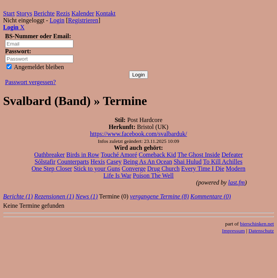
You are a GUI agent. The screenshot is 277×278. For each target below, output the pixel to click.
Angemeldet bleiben (35, 67)
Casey (114, 161)
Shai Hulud (187, 161)
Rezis (63, 13)
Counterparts (73, 161)
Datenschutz (261, 231)
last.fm (236, 182)
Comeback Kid (157, 154)
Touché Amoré (119, 154)
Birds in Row (82, 154)
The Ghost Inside (198, 154)
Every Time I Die (202, 168)
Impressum (233, 231)
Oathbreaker (49, 154)
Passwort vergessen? (30, 82)
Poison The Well (153, 175)
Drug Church (163, 168)
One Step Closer (52, 168)
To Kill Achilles (223, 161)
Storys (24, 13)
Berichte (44, 13)
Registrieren (83, 20)
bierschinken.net (257, 224)
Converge (134, 168)
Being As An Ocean (147, 161)
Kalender (82, 13)
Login (56, 20)
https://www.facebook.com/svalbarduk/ (138, 134)
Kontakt (106, 13)
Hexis (97, 161)
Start (9, 13)
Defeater (232, 154)
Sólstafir (44, 161)
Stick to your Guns (97, 168)
